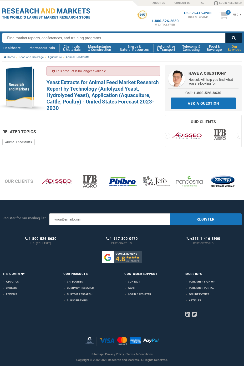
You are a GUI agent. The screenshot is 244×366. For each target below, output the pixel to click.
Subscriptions (77, 300)
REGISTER (206, 219)
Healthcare (12, 48)
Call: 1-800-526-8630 (203, 93)
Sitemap (97, 354)
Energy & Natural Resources (134, 48)
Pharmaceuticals (42, 48)
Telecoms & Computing (191, 48)
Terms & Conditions (139, 354)
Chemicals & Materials (72, 48)
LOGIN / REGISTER (228, 3)
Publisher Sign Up (201, 281)
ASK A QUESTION (203, 103)
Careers (11, 287)
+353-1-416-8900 (198, 13)
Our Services (234, 48)
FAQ (202, 3)
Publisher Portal (201, 287)
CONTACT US (182, 3)
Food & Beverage (214, 48)
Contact (134, 281)
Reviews (11, 294)
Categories (75, 281)
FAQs (131, 287)
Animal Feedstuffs (18, 142)
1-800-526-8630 (165, 21)
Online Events (199, 294)
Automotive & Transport (166, 48)
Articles (195, 300)
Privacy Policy (114, 354)
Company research (80, 287)
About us (12, 281)
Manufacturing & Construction (99, 48)
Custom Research (79, 294)
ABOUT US (158, 3)
